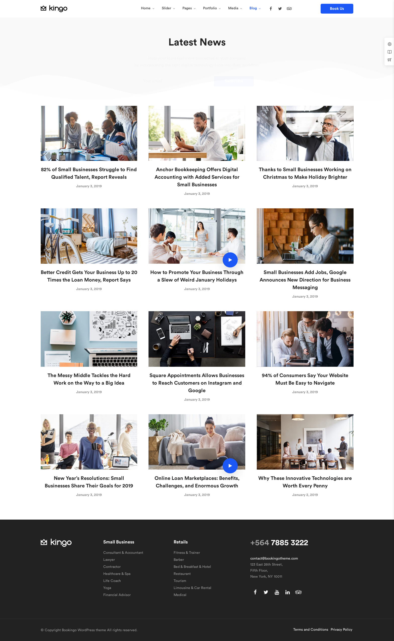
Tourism (180, 581)
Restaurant (182, 574)
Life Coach (112, 581)
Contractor (112, 567)
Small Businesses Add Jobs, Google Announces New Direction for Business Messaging (305, 280)
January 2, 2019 (305, 495)
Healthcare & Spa (116, 574)
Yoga (107, 588)
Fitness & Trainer (187, 553)
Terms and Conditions (310, 629)
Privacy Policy (341, 629)
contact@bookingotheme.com (274, 558)
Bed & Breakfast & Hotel (192, 567)
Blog (253, 8)
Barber (179, 560)
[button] (337, 9)
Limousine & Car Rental (192, 588)
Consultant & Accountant (123, 553)
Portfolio (210, 8)
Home (146, 8)
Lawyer (109, 560)
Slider (166, 8)
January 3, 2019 (89, 186)
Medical (180, 595)
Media (233, 8)
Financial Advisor (117, 595)
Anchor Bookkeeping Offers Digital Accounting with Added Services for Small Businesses (197, 177)
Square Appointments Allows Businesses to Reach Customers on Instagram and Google (197, 383)
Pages (187, 8)
